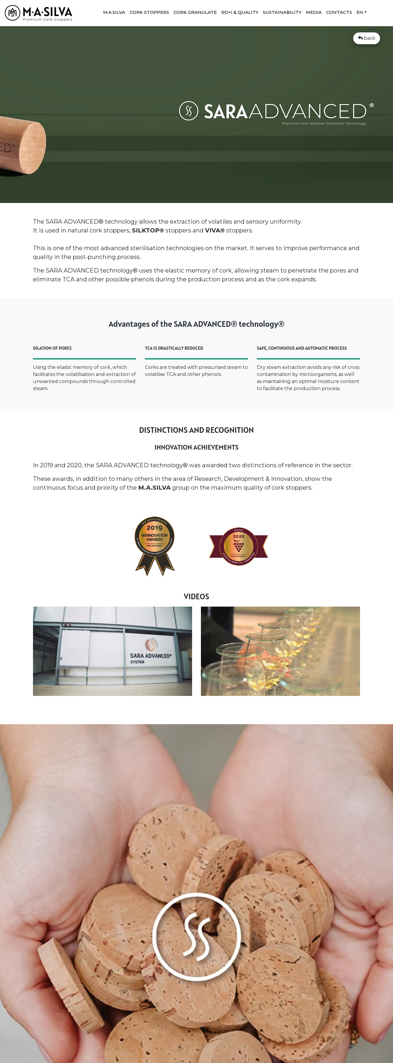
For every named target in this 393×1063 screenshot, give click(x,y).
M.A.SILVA (114, 12)
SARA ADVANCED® (74, 221)
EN (359, 12)
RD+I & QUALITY (239, 12)
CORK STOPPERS (149, 12)
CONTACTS (339, 12)
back (366, 38)
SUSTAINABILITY (282, 12)
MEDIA (314, 12)
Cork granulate (195, 12)
